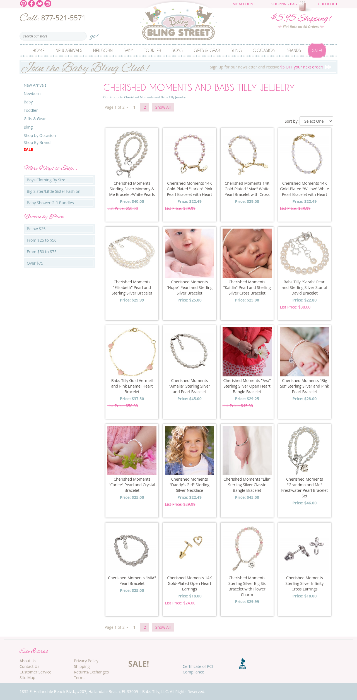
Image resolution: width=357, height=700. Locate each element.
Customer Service (35, 672)
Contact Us (29, 666)
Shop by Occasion (40, 135)
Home (39, 50)
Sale (28, 149)
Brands (293, 50)
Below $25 (36, 228)
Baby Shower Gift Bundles (50, 202)
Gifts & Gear (207, 50)
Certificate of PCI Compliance (198, 669)
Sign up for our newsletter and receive (178, 67)
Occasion (264, 50)
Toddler (152, 50)
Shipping (82, 666)
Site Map (27, 677)
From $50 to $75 (42, 251)
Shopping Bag (284, 4)
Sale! (317, 50)
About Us (28, 660)
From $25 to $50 (42, 240)
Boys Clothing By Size (46, 179)
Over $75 (35, 263)
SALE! (138, 663)
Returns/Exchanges (91, 672)
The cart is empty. (306, 6)
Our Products (112, 97)
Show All (163, 107)
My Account (244, 4)
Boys (177, 50)
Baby (128, 50)
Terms (79, 677)
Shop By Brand (37, 142)
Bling (236, 50)
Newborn (103, 50)
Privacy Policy (86, 660)
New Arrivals (69, 50)
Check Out (327, 4)
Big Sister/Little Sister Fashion (53, 191)
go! (94, 34)
